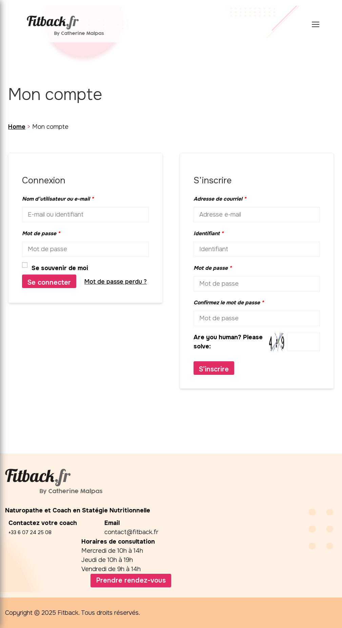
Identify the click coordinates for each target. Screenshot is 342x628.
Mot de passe (41, 233)
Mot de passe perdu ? (115, 281)
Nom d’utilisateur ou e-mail (58, 199)
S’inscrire (214, 369)
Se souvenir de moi (55, 268)
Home (16, 126)
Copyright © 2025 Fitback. (42, 612)
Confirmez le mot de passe (229, 302)
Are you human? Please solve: (257, 342)
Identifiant (208, 233)
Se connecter (49, 282)
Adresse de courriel (220, 199)
